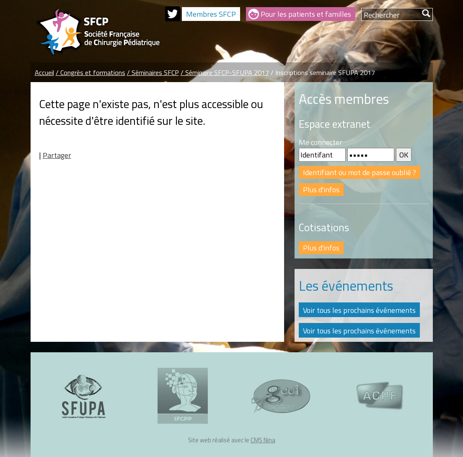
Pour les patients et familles (306, 14)
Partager (57, 155)
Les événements (346, 285)
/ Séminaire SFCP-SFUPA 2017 (225, 72)
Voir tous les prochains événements (359, 310)
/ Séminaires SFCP (153, 72)
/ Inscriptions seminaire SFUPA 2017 (323, 72)
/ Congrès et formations (90, 72)
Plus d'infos (321, 189)
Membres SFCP (211, 14)
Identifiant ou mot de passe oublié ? (359, 172)
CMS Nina (263, 440)
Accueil (44, 72)
